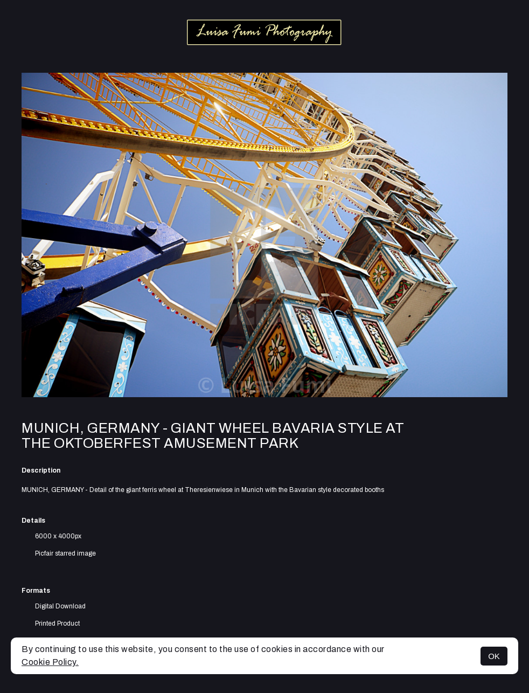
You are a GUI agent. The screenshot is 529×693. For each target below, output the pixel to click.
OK (494, 656)
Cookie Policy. (50, 662)
